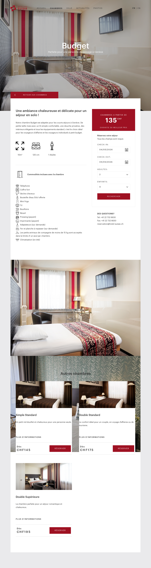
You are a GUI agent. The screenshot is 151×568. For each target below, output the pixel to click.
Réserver (60, 448)
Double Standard (89, 415)
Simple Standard (26, 415)
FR (133, 8)
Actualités (83, 8)
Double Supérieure (27, 497)
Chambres (56, 8)
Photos (98, 8)
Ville (69, 8)
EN (139, 8)
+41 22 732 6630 (108, 217)
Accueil (41, 8)
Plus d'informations (28, 437)
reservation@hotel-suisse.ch (110, 224)
